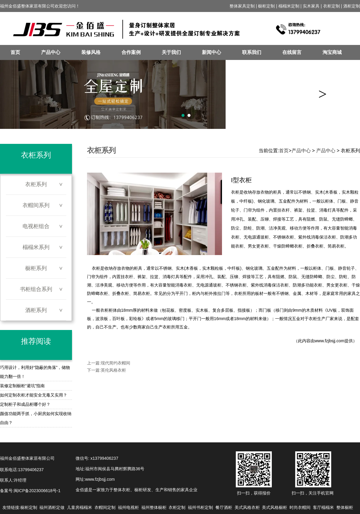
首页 (15, 52)
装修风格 (90, 52)
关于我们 (171, 52)
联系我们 (251, 52)
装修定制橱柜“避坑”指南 (22, 385)
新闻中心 (211, 52)
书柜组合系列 (36, 289)
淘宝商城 (332, 52)
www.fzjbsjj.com (329, 340)
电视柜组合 (36, 226)
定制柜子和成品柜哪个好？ (25, 404)
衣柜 (104, 310)
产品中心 (50, 52)
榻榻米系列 (36, 247)
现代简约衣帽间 (115, 363)
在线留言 (292, 52)
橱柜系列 (36, 268)
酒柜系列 (36, 310)
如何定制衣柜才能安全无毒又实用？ (33, 395)
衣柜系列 (36, 184)
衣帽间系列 (36, 205)
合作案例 (131, 52)
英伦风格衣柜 (113, 370)
